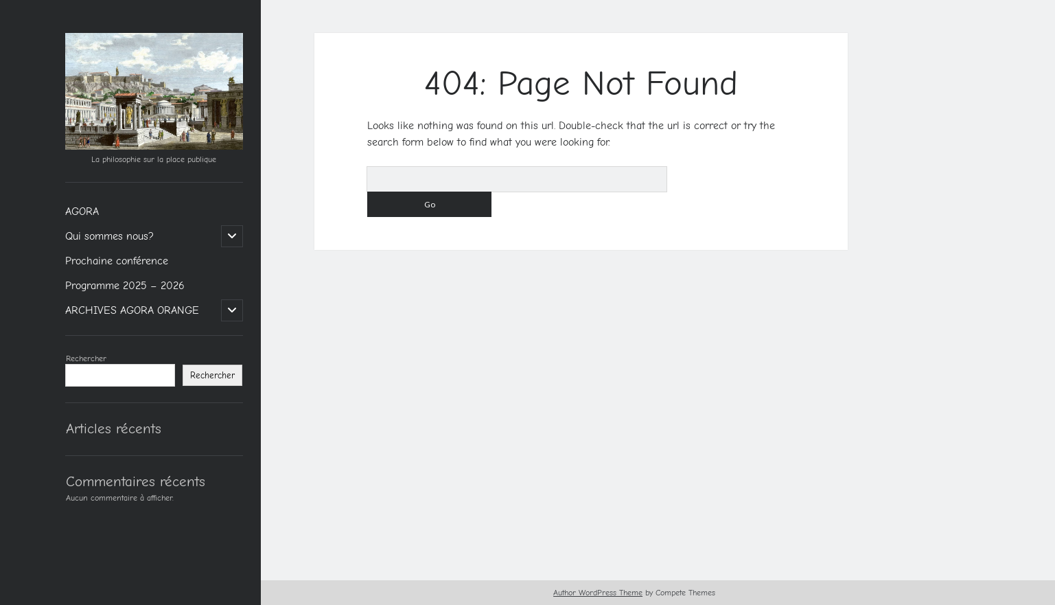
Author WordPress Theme (597, 592)
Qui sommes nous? (109, 236)
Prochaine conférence (116, 261)
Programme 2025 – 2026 (125, 285)
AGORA (82, 211)
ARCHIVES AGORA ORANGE (132, 310)
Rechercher (86, 358)
